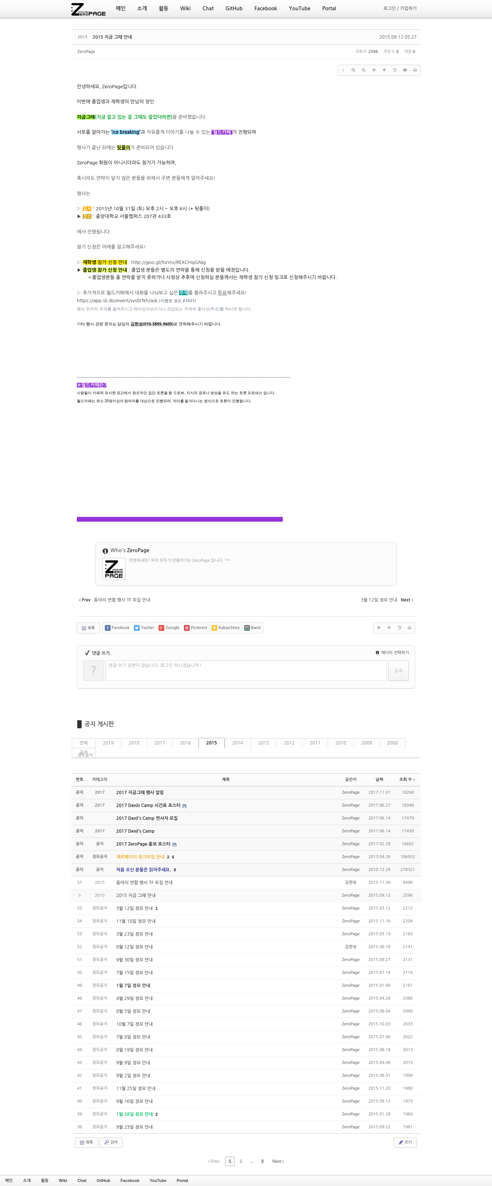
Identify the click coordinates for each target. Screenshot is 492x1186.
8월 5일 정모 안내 (133, 1011)
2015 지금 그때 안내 (112, 37)
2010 (340, 743)
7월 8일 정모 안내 (133, 1037)
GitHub (103, 1180)
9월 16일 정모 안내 (134, 1101)
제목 (226, 780)
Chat (82, 1180)
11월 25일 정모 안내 (136, 1088)
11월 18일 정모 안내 (136, 921)
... (251, 1161)
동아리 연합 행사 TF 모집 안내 (144, 882)
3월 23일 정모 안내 (134, 934)
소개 (27, 1180)
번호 (79, 780)
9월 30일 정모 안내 (134, 960)
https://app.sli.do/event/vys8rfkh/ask (117, 300)
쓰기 (404, 1142)
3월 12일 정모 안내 (135, 908)
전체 (83, 743)
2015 (211, 743)
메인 (9, 1180)
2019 (108, 743)
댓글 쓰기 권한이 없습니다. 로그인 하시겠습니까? (155, 665)
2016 (185, 743)
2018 (134, 743)
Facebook (130, 1180)
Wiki (63, 1180)
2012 (289, 743)
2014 (237, 743)
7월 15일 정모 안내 (134, 973)
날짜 (380, 780)
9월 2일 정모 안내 (133, 1076)
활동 (45, 1180)
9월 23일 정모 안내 (134, 1127)
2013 (263, 743)
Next (278, 1161)
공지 (83, 752)
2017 (159, 743)
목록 (88, 628)
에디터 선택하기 (392, 653)
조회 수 (407, 780)
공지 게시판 (99, 724)
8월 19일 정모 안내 (134, 1050)
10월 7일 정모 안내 (134, 1024)
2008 (392, 743)
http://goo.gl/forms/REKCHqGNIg (168, 262)
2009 (366, 743)
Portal (182, 1180)
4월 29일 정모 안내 (134, 998)
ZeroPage (86, 52)
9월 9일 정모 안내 (133, 1063)
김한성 (351, 882)
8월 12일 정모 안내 (134, 947)
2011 (315, 743)
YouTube (158, 1180)
